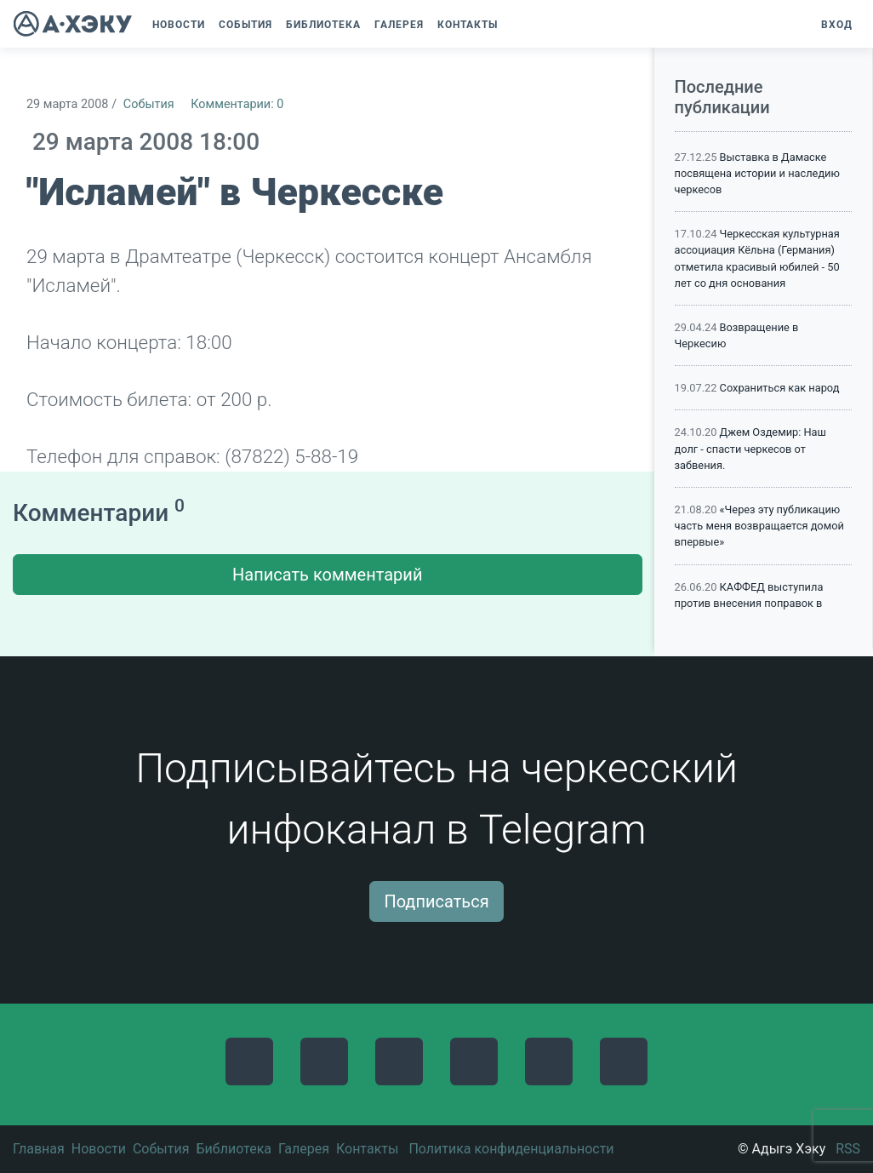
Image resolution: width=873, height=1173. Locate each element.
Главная (39, 1149)
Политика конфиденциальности (510, 1149)
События (148, 104)
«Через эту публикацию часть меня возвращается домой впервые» (759, 525)
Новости (98, 1149)
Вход (837, 25)
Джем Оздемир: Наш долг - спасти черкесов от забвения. (750, 448)
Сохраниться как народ (780, 387)
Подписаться (436, 901)
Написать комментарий (327, 574)
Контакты (367, 1149)
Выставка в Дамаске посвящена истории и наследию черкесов (757, 173)
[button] (513, 24)
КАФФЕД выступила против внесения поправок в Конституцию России (749, 603)
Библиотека (233, 1149)
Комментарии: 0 (237, 104)
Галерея (303, 1149)
